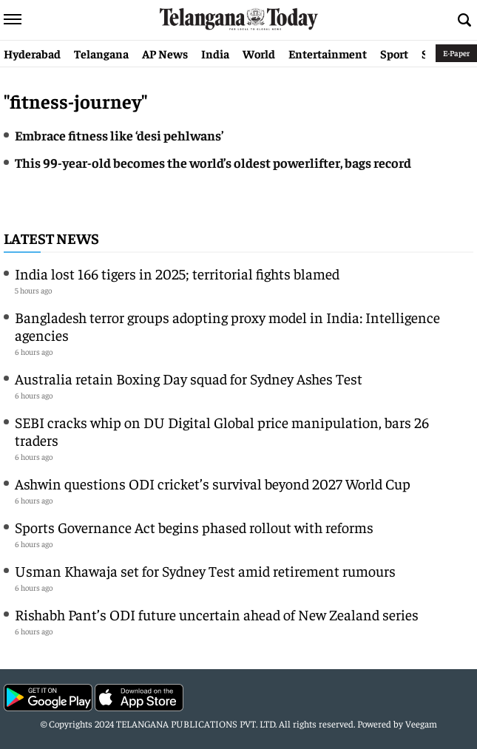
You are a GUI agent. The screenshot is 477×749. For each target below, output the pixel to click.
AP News (165, 53)
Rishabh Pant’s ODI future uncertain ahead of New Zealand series (217, 614)
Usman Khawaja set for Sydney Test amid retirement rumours (205, 570)
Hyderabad (32, 53)
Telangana (101, 53)
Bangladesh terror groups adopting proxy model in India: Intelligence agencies (227, 326)
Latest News (51, 237)
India (215, 53)
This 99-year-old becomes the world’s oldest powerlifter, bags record (213, 162)
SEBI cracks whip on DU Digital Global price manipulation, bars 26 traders (222, 431)
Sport (394, 53)
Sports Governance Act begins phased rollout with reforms (194, 527)
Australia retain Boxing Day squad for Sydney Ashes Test (188, 378)
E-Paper (456, 53)
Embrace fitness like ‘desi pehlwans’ (119, 134)
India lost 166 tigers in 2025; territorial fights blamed (177, 273)
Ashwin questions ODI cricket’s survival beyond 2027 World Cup (212, 483)
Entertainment (327, 53)
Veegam (421, 723)
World (259, 53)
